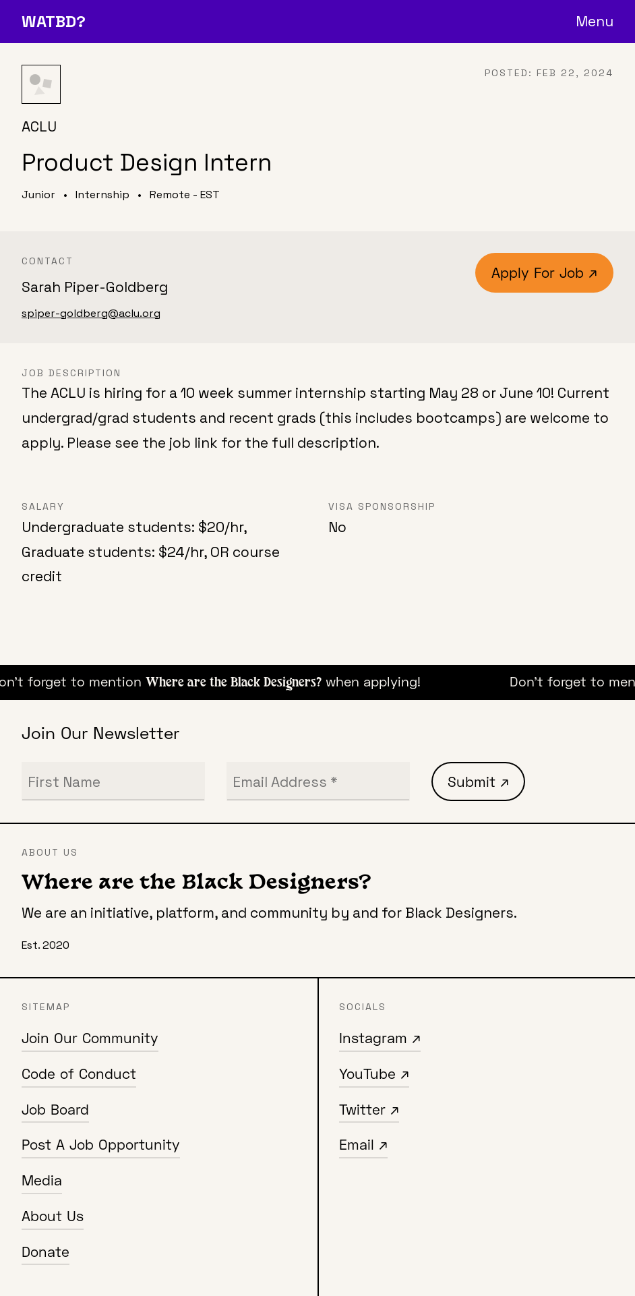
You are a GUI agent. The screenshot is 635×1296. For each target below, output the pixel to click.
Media (42, 1180)
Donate (45, 1251)
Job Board (55, 1109)
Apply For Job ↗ (544, 272)
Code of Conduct (79, 1073)
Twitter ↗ (369, 1109)
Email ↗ (363, 1144)
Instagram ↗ (380, 1038)
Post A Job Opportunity (101, 1144)
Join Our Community (90, 1038)
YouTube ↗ (374, 1073)
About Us (53, 1216)
